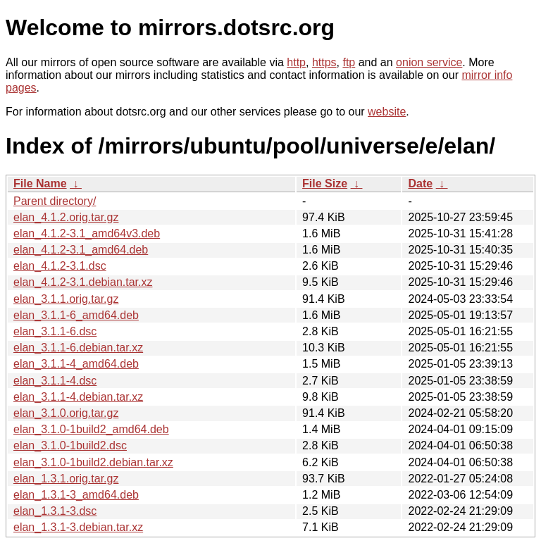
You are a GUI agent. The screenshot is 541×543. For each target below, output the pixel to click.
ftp (348, 62)
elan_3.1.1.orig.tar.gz (65, 299)
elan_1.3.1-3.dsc (55, 511)
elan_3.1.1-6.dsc (55, 331)
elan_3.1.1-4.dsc (55, 381)
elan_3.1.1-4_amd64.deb (76, 364)
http (296, 62)
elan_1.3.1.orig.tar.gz (65, 479)
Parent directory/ (54, 201)
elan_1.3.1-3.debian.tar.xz (78, 527)
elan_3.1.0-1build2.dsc (70, 445)
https (324, 62)
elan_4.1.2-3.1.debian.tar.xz (82, 282)
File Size (324, 183)
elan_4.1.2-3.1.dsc (59, 266)
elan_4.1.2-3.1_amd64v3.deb (86, 233)
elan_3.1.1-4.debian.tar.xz (78, 397)
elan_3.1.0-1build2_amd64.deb (91, 429)
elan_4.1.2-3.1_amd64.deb (80, 250)
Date (420, 183)
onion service (429, 62)
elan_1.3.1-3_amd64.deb (76, 495)
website (387, 112)
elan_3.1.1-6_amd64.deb (76, 315)
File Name (40, 183)
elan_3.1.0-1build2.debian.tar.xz (93, 462)
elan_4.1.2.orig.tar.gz (65, 217)
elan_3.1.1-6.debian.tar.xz (78, 348)
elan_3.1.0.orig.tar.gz (65, 413)
